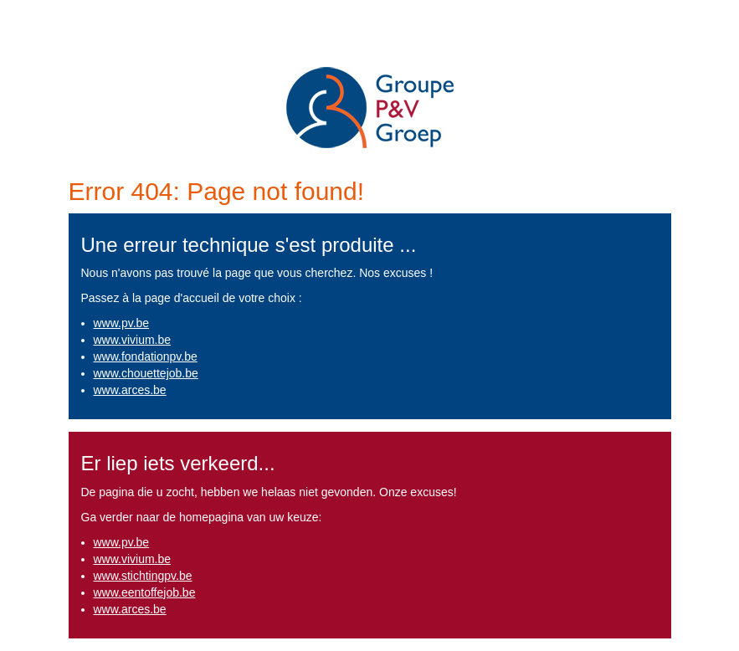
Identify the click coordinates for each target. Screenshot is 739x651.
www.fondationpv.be (146, 356)
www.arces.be (130, 390)
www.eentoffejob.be (145, 592)
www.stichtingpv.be (143, 575)
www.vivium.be (133, 339)
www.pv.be (122, 323)
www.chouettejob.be (146, 373)
